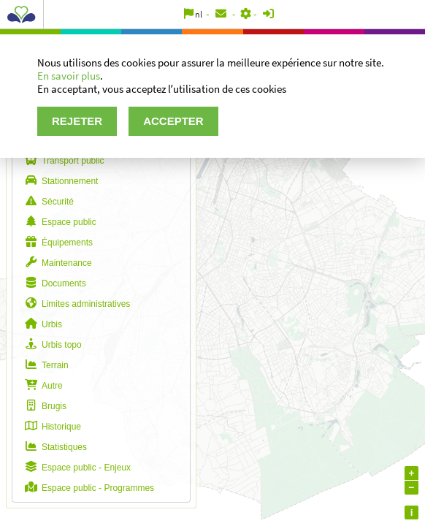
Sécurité (47, 201)
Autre (41, 385)
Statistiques (53, 447)
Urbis (41, 324)
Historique (50, 426)
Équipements (56, 242)
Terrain (44, 365)
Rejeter (77, 121)
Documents (53, 283)
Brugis (43, 406)
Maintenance (56, 263)
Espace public (58, 222)
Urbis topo (51, 344)
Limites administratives (75, 303)
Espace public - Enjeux (75, 467)
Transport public (62, 160)
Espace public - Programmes (87, 488)
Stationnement (59, 181)
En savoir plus (68, 76)
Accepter (173, 121)
